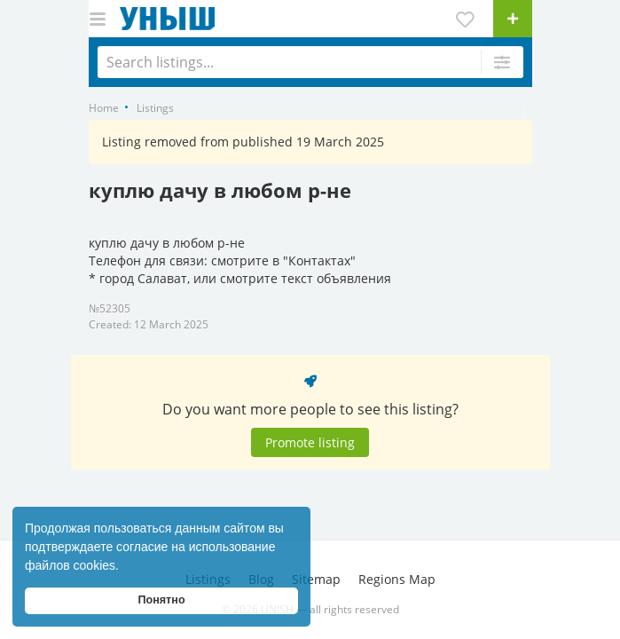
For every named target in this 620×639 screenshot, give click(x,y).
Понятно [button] (160, 600)
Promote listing (310, 442)
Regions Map (397, 579)
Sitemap (316, 579)
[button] (125, 567)
